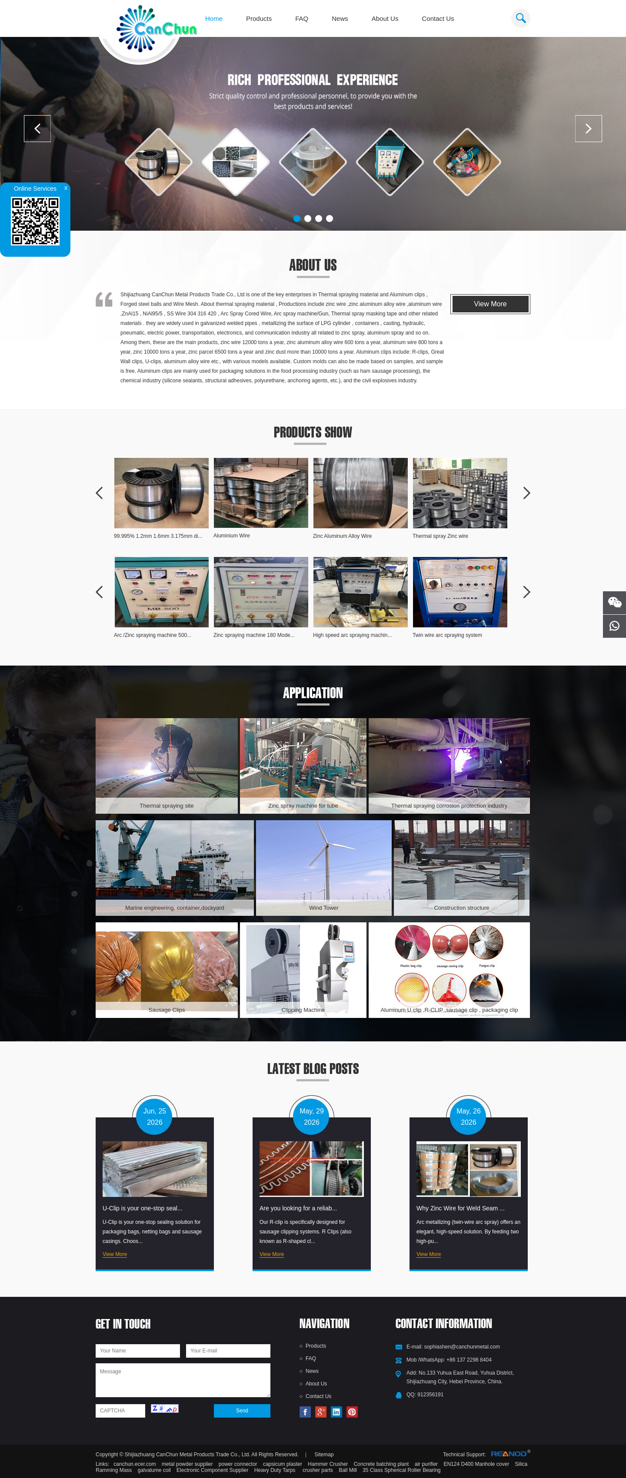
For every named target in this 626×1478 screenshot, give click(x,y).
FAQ (301, 18)
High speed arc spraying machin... (352, 635)
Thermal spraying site (166, 805)
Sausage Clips (167, 1010)
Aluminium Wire (231, 536)
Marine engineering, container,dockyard (174, 908)
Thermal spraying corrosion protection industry (449, 805)
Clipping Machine (303, 1010)
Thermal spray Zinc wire (440, 536)
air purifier (426, 1464)
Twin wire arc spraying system (447, 635)
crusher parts (317, 1470)
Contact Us (438, 18)
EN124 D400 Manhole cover (476, 1464)
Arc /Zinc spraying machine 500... (152, 635)
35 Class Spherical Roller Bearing (401, 1470)
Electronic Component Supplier (212, 1470)
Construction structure (461, 908)
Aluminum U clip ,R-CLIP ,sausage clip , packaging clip (449, 1010)
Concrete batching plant (381, 1464)
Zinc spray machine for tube (303, 805)
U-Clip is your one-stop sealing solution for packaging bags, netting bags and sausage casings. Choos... (152, 1231)
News (340, 18)
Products (259, 18)
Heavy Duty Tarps (274, 1470)
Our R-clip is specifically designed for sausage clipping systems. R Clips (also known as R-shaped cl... (305, 1231)
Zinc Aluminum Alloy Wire (342, 536)
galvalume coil (154, 1470)
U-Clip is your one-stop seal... (143, 1208)
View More (490, 304)
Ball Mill (347, 1470)
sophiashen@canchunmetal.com (462, 1347)
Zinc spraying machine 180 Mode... (254, 635)
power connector (238, 1464)
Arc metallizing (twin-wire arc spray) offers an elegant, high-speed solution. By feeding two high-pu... (468, 1231)
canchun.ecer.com (134, 1464)
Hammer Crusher (328, 1464)
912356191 (430, 1395)
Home (214, 18)
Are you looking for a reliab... (298, 1208)
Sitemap (324, 1454)
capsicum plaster (282, 1464)
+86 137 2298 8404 (469, 1360)
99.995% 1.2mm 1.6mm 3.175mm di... (158, 536)
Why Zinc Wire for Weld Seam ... (460, 1208)
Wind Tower (324, 908)
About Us (385, 18)
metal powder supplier (187, 1464)
